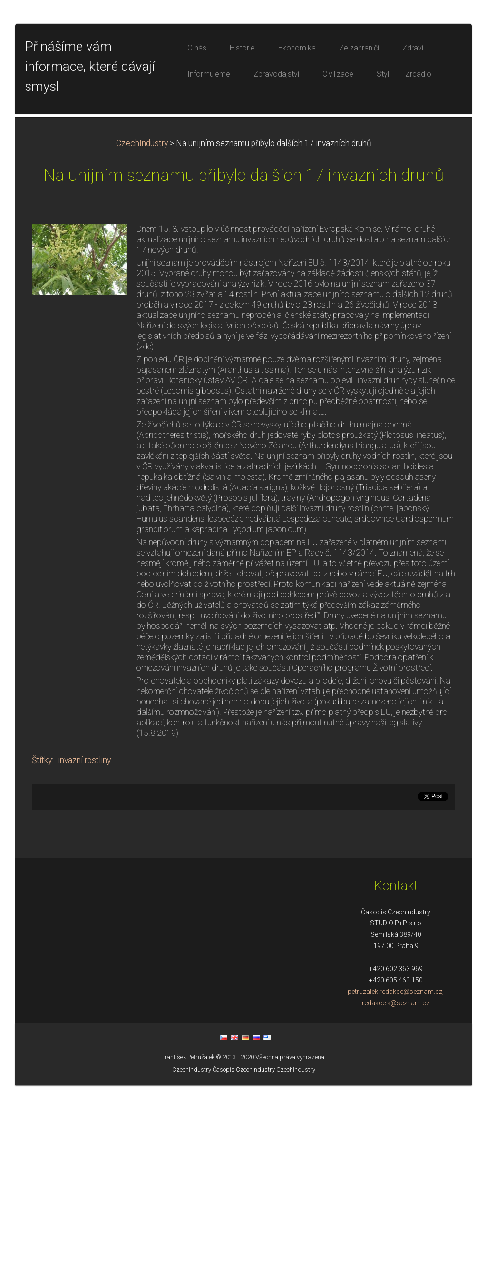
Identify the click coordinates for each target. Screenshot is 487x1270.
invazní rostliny (84, 945)
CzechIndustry (142, 328)
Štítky (42, 945)
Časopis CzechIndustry (244, 1254)
